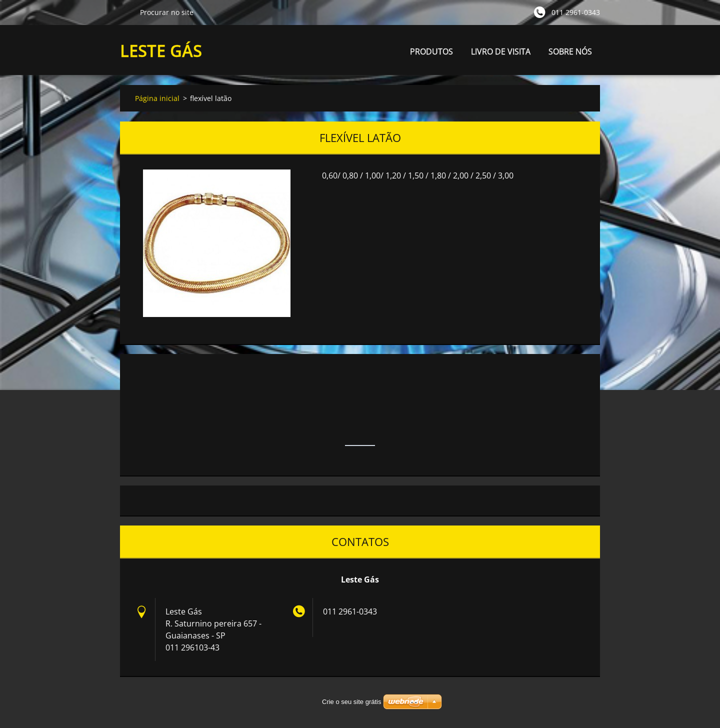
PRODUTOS (431, 54)
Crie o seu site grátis (352, 702)
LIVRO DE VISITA (500, 51)
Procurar (126, 12)
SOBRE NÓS (570, 51)
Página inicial (157, 98)
